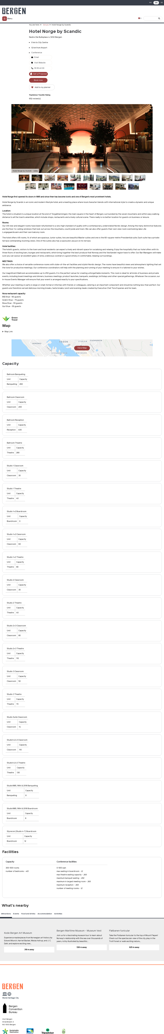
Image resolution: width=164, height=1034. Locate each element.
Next (162, 922)
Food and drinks (28, 914)
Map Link (9, 332)
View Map (82, 348)
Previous (153, 922)
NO (150, 2)
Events (16, 914)
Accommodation (45, 914)
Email (36, 57)
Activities (58, 914)
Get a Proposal (40, 74)
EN (156, 3)
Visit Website (39, 63)
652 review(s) (35, 99)
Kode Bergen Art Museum (18, 933)
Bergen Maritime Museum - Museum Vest (79, 931)
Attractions (6, 914)
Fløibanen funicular (119, 931)
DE (162, 2)
